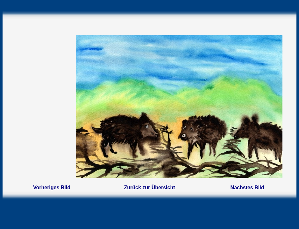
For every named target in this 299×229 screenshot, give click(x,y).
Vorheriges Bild (51, 187)
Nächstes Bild (247, 187)
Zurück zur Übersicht (149, 187)
